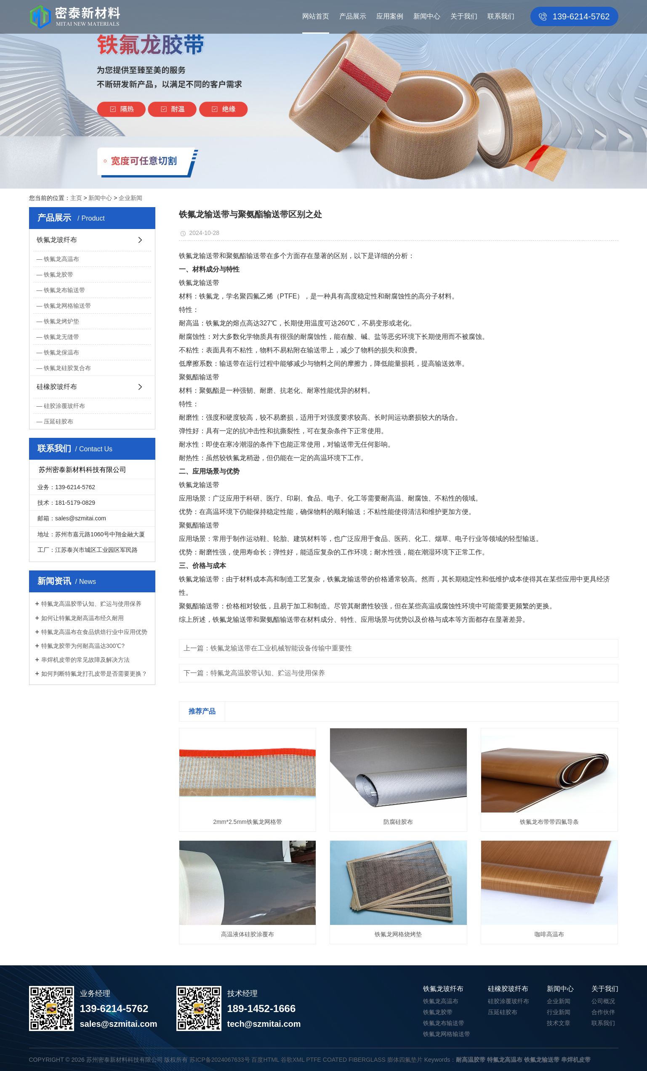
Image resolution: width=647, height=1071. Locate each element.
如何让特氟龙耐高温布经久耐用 (82, 618)
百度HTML (265, 1059)
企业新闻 (130, 197)
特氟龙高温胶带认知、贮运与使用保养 (91, 603)
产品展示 (352, 16)
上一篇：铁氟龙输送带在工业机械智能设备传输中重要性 (268, 648)
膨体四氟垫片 (405, 1059)
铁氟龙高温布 (61, 259)
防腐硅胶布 (398, 821)
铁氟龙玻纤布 (57, 239)
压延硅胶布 (58, 421)
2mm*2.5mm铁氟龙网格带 (247, 821)
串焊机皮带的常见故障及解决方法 (85, 659)
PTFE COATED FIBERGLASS (346, 1059)
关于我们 (463, 16)
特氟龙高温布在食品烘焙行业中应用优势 (94, 632)
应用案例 (389, 16)
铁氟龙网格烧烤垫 (398, 934)
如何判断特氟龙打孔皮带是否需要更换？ (94, 673)
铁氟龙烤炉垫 (61, 321)
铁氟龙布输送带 (64, 290)
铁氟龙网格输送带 (67, 305)
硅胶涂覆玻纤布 (64, 405)
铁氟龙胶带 (58, 274)
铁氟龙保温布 (61, 352)
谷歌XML (292, 1059)
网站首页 (315, 16)
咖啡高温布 (549, 934)
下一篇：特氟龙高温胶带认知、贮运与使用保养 (254, 673)
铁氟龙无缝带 (61, 336)
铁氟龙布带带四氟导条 (549, 821)
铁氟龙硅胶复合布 (67, 368)
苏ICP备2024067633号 (219, 1059)
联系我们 (500, 16)
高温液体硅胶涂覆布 (247, 934)
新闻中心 (426, 16)
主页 (76, 197)
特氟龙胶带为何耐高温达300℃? (83, 645)
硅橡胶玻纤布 (57, 386)
